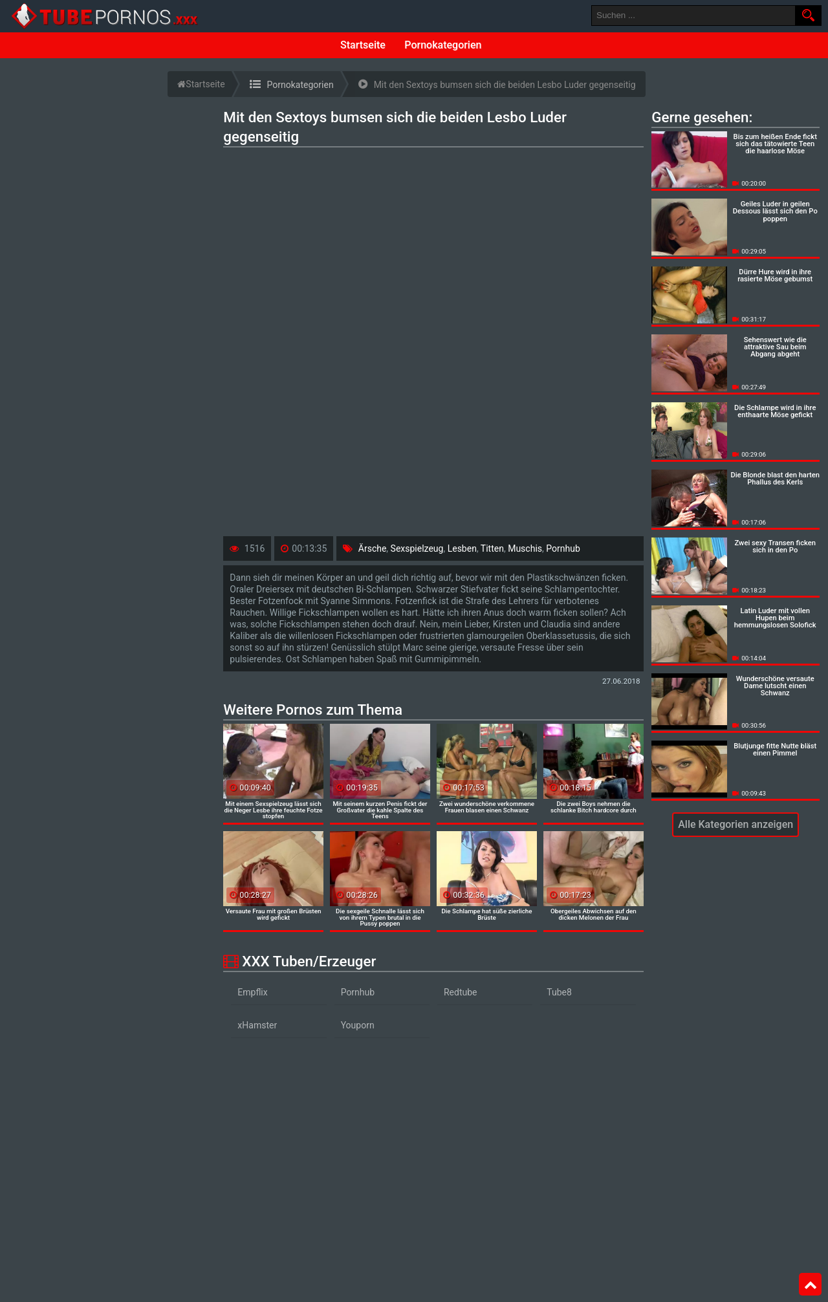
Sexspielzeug (417, 548)
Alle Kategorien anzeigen (735, 824)
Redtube (460, 992)
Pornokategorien (442, 45)
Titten (492, 548)
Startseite (363, 45)
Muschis (525, 548)
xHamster (257, 1025)
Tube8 (559, 992)
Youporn (358, 1025)
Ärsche (372, 548)
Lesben (462, 548)
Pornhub (563, 548)
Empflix (252, 992)
